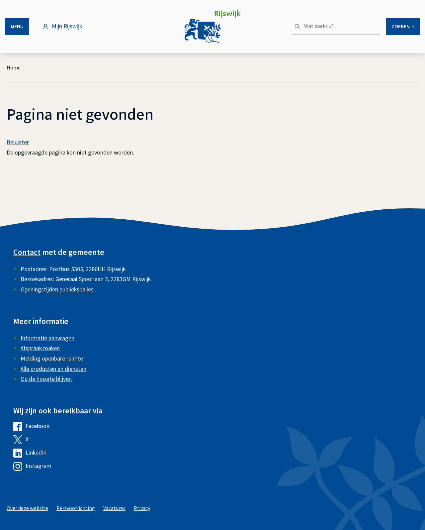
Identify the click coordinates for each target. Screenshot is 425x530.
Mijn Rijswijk (67, 26)
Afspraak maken (40, 348)
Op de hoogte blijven (46, 379)
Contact (27, 252)
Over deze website (27, 508)
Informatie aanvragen (47, 338)
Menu (17, 26)
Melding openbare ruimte (52, 359)
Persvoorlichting (75, 508)
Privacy (142, 508)
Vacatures (114, 508)
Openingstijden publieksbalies (57, 289)
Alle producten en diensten (53, 369)
